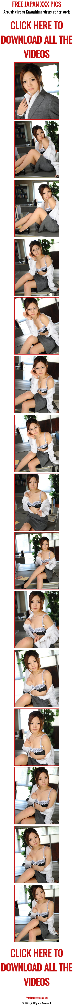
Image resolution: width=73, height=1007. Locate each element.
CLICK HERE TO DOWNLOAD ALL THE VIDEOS (36, 39)
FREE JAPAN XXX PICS (36, 5)
